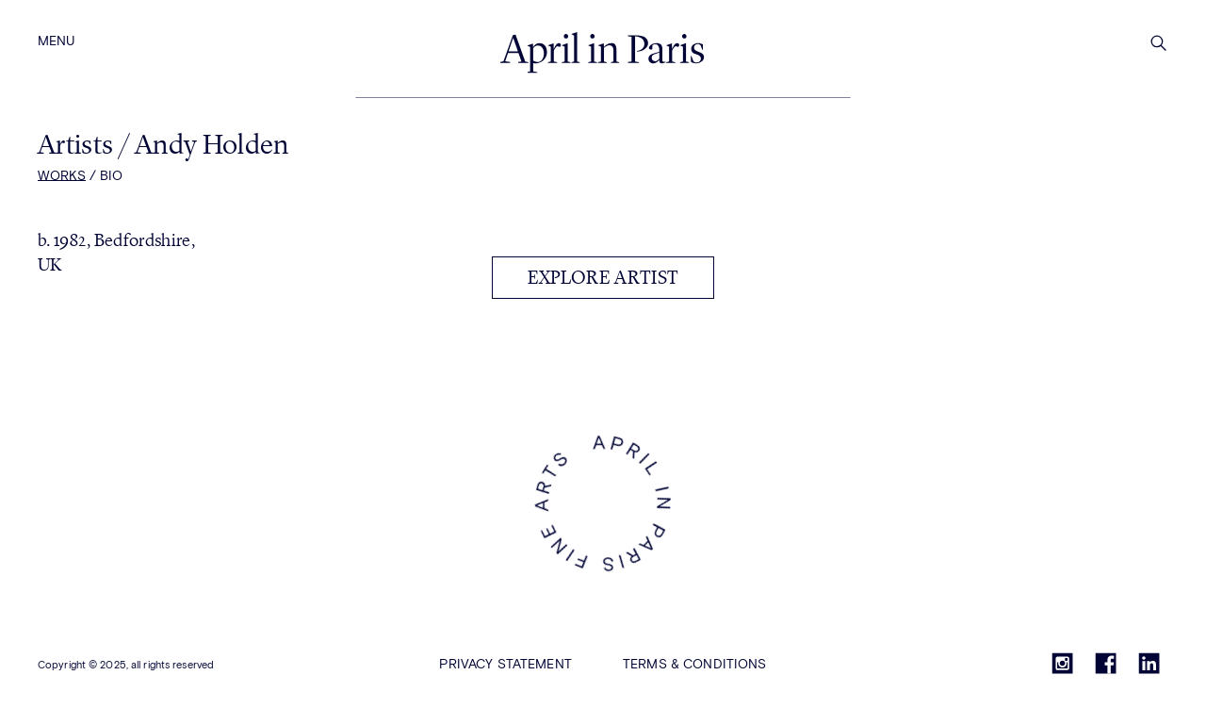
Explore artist (603, 277)
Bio (111, 176)
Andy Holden (211, 144)
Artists (78, 144)
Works (62, 176)
